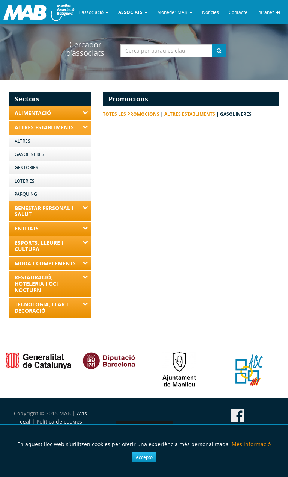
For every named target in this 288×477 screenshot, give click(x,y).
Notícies (210, 12)
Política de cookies (59, 421)
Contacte (238, 12)
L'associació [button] (93, 12)
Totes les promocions (131, 114)
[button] (132, 12)
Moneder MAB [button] (174, 12)
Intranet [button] (268, 12)
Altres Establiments (189, 114)
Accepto (144, 457)
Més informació (251, 444)
